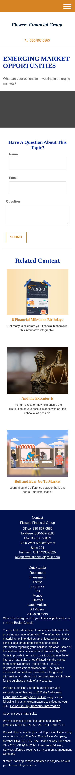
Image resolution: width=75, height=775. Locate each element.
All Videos (37, 609)
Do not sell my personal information (35, 706)
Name (13, 154)
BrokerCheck (23, 622)
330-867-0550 (37, 40)
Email (13, 178)
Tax (37, 591)
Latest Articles (38, 604)
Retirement (37, 572)
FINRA (19, 741)
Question (13, 201)
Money (37, 595)
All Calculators (37, 614)
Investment (37, 577)
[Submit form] (16, 237)
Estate (37, 582)
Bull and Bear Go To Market (37, 481)
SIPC (28, 741)
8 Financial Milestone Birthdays (37, 320)
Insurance (37, 586)
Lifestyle (37, 600)
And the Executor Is (37, 398)
